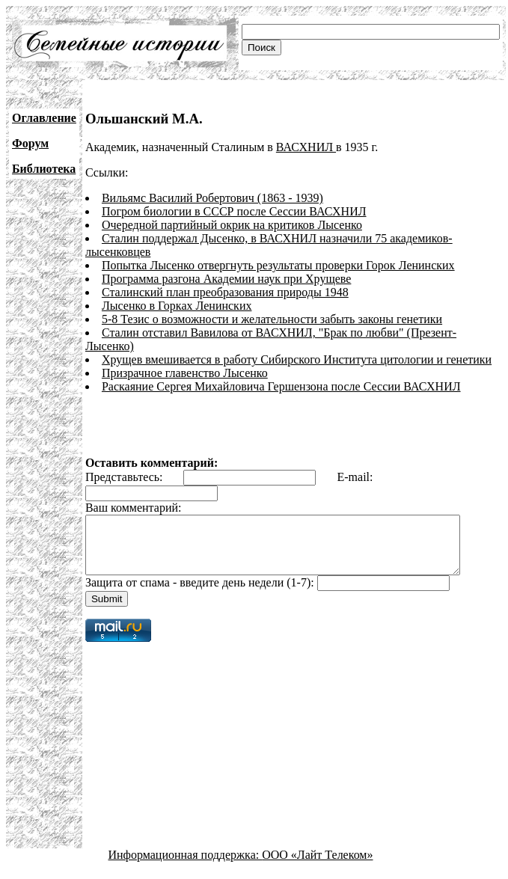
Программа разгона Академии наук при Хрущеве (226, 278)
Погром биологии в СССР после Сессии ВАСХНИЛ (234, 211)
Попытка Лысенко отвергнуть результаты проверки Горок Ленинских (278, 265)
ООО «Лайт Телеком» (317, 852)
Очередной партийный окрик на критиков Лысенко (232, 224)
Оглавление (44, 117)
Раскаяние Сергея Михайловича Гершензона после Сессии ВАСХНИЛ (281, 373)
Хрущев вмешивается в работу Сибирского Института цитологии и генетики (297, 346)
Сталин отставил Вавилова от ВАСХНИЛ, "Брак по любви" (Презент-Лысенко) (303, 332)
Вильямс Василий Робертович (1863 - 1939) (212, 198)
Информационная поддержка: (185, 852)
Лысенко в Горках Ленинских (177, 305)
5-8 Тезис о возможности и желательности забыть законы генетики (272, 319)
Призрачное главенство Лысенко (185, 359)
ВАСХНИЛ (306, 147)
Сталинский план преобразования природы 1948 (225, 292)
